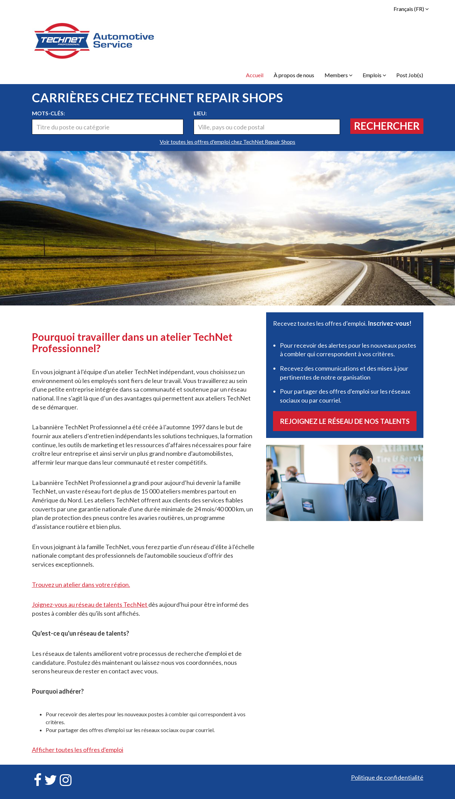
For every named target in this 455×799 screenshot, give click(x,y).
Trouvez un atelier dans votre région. (81, 584)
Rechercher (387, 125)
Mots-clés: (48, 113)
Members (338, 75)
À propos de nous (294, 75)
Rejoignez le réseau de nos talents (345, 421)
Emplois (374, 75)
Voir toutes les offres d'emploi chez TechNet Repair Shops (227, 141)
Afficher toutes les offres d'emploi (77, 749)
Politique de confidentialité (387, 777)
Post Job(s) (409, 75)
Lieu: (200, 113)
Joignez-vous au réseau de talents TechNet (90, 604)
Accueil (254, 75)
